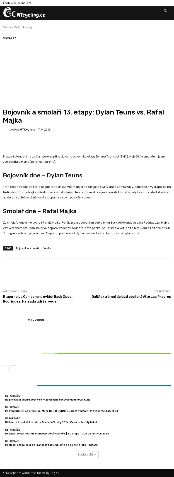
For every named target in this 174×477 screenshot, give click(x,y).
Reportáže (30, 350)
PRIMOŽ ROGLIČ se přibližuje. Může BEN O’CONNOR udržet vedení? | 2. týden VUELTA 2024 (61, 411)
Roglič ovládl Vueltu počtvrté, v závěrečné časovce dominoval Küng (47, 399)
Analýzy (27, 27)
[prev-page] (6, 368)
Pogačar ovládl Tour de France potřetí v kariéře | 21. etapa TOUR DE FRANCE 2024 (57, 433)
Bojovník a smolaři (27, 248)
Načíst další (87, 454)
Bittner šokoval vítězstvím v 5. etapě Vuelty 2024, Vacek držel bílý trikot (30, 355)
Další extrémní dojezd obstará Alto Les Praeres (131, 297)
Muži (17, 27)
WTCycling (27, 129)
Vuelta (47, 248)
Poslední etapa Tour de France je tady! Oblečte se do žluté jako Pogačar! (51, 445)
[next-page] (13, 368)
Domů (7, 27)
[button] (165, 11)
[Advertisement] (87, 74)
